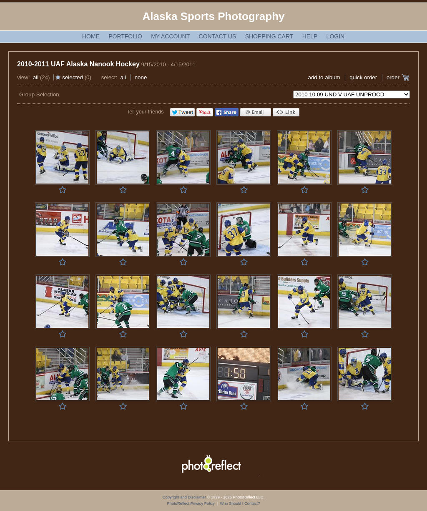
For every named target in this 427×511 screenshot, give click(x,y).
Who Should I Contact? (240, 503)
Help (310, 36)
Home (91, 36)
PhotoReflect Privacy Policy (191, 503)
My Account (170, 36)
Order (393, 77)
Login (336, 36)
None (141, 77)
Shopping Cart (269, 36)
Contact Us (217, 36)
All (35, 77)
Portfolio (125, 36)
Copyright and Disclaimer (185, 497)
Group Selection (39, 94)
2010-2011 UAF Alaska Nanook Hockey (78, 64)
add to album (324, 77)
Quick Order (363, 77)
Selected (72, 77)
